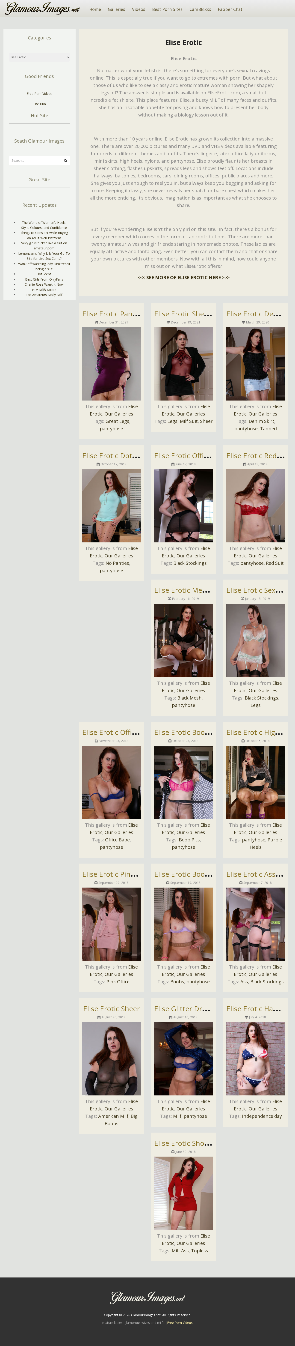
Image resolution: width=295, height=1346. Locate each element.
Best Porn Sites (167, 9)
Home (95, 9)
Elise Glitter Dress (183, 1008)
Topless (199, 1250)
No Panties (117, 563)
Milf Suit (189, 421)
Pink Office (118, 981)
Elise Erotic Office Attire (193, 455)
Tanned (268, 428)
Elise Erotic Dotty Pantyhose (128, 455)
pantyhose (111, 428)
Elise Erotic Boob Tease (192, 874)
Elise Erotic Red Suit (258, 455)
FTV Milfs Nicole (44, 289)
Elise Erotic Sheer (111, 1008)
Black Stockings (190, 563)
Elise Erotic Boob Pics (189, 732)
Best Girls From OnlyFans (44, 279)
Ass (244, 981)
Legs (172, 421)
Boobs (177, 981)
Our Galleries (119, 414)
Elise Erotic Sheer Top (189, 313)
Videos (138, 9)
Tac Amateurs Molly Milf (44, 295)
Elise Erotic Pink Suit (115, 874)
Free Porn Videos (39, 93)
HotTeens (44, 274)
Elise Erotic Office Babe (119, 732)
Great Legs (117, 421)
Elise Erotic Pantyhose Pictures (132, 313)
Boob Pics (189, 840)
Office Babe (117, 840)
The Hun (39, 104)
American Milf (113, 1116)
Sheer (206, 421)
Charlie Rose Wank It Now (44, 284)
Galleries (116, 9)
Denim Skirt (261, 421)
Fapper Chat (230, 9)
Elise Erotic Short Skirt (190, 1143)
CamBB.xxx (200, 9)
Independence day (262, 1116)
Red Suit (275, 563)
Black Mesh (189, 698)
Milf (177, 1116)
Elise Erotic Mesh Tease (192, 590)
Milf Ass (180, 1250)
